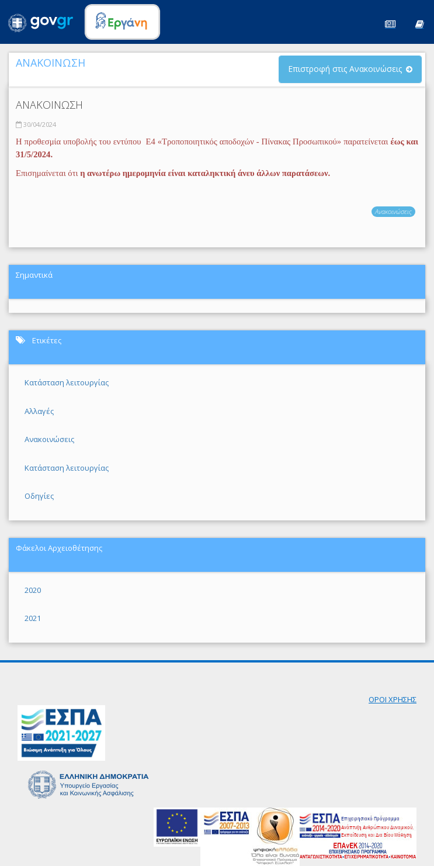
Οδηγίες (39, 496)
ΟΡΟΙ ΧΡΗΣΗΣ (392, 699)
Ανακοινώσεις (393, 211)
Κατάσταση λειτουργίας (67, 382)
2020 (33, 590)
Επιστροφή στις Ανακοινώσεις (345, 68)
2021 (33, 618)
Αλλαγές (39, 411)
